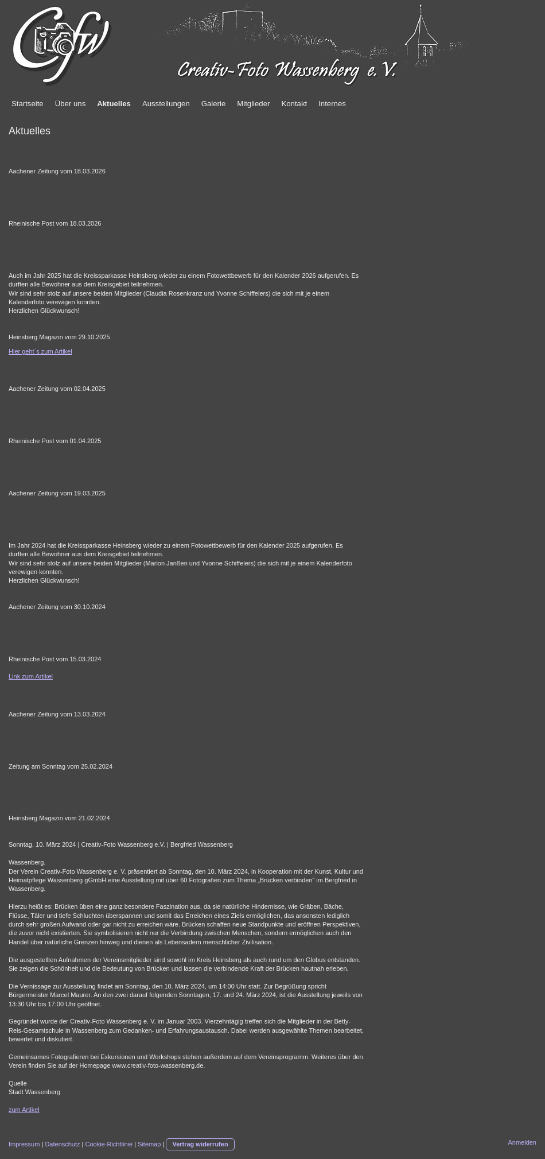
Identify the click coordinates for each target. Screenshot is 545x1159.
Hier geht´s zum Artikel (40, 351)
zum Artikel (24, 1109)
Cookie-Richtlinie (109, 1144)
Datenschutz (62, 1144)
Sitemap (149, 1144)
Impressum (24, 1144)
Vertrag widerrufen (200, 1144)
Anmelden (522, 1142)
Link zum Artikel (31, 676)
